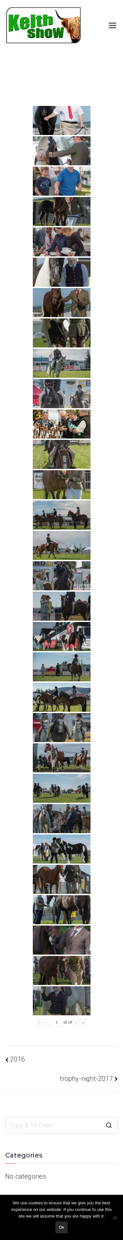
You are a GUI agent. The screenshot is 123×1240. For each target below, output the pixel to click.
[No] (115, 1217)
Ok (61, 1227)
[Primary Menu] (112, 25)
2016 (17, 1059)
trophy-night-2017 (86, 1079)
